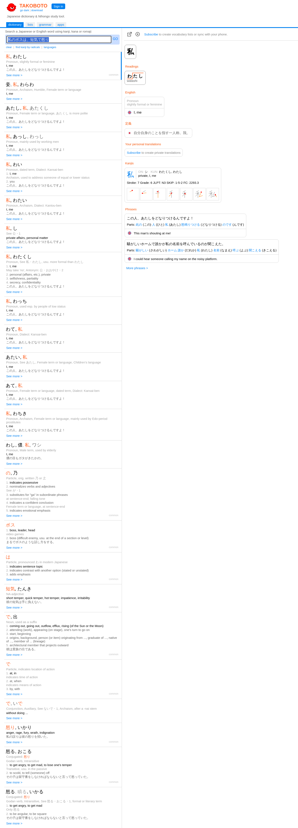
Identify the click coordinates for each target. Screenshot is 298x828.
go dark (24, 10)
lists (30, 24)
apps (61, 24)
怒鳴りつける (190, 224)
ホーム (172, 250)
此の (139, 224)
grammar (45, 24)
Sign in (58, 6)
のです (227, 224)
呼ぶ (236, 250)
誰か (181, 250)
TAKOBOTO (33, 5)
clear (9, 47)
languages (50, 47)
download (37, 10)
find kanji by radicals (28, 47)
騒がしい (142, 250)
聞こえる (255, 250)
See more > (14, 75)
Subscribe (151, 34)
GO (115, 39)
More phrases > (137, 268)
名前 (216, 250)
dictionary (15, 24)
